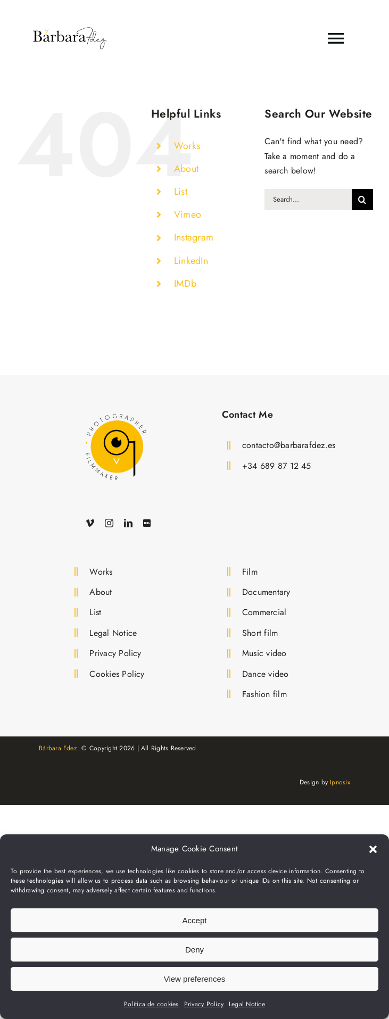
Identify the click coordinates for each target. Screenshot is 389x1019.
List (180, 191)
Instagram (193, 237)
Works (187, 146)
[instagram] (109, 523)
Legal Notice (247, 1004)
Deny (194, 949)
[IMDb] (147, 523)
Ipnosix (340, 782)
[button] (373, 849)
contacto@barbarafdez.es (289, 445)
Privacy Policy (204, 1004)
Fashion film (264, 694)
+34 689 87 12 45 (276, 466)
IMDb (185, 284)
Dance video (265, 674)
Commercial (264, 612)
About (186, 169)
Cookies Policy (116, 674)
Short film (260, 633)
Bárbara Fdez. (59, 748)
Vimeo (187, 214)
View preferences (195, 978)
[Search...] (308, 199)
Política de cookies (151, 1004)
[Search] (362, 199)
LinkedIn (191, 261)
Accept (195, 920)
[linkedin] (128, 523)
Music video (264, 653)
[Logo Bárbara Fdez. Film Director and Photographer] (115, 411)
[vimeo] (90, 523)
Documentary (266, 592)
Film (250, 572)
